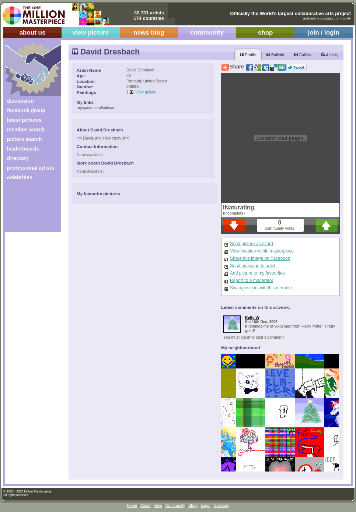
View (158, 505)
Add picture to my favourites (257, 273)
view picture (91, 32)
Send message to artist (252, 265)
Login (205, 505)
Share (237, 67)
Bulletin (275, 55)
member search (26, 130)
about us (32, 32)
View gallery (145, 92)
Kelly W (252, 317)
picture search (24, 139)
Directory (222, 505)
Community (175, 505)
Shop (193, 505)
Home (132, 505)
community (207, 32)
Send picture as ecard (251, 243)
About (145, 505)
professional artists (30, 168)
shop (265, 32)
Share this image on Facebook (260, 258)
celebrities (19, 177)
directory (18, 158)
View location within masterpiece (262, 251)
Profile (248, 55)
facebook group (26, 110)
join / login (323, 32)
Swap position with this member (261, 287)
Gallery (302, 55)
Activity (329, 55)
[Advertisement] (28, 209)
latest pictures (24, 120)
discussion (20, 101)
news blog (148, 32)
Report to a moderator (251, 280)
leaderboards (23, 149)
